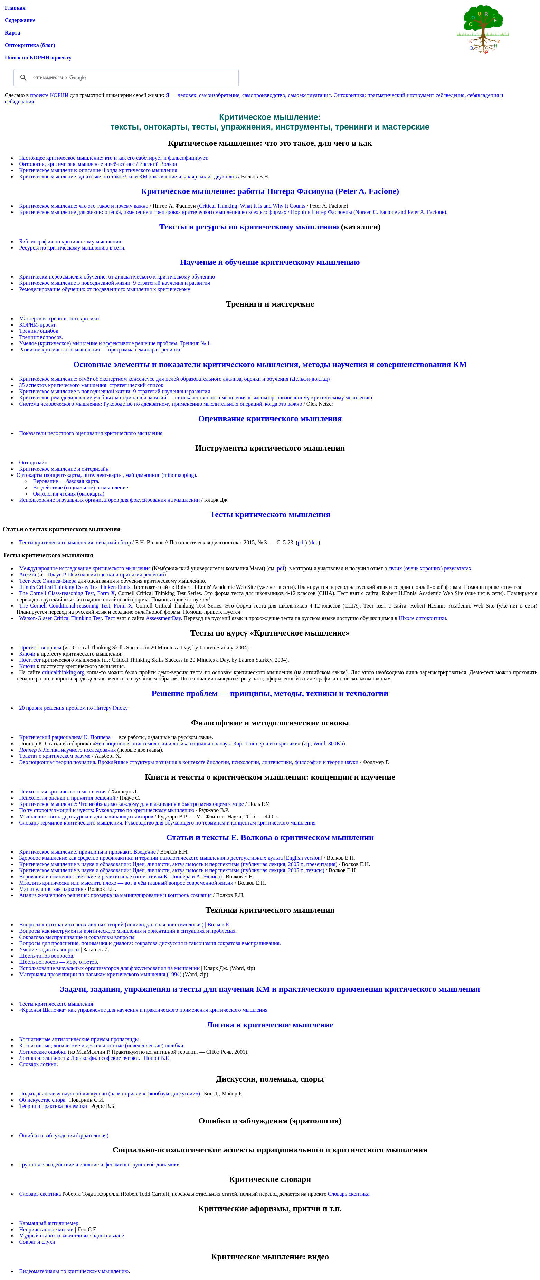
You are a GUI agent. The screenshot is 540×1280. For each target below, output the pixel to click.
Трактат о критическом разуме (55, 756)
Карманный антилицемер (49, 1223)
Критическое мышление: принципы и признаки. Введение (87, 852)
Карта (12, 33)
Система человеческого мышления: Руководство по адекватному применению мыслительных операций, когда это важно (160, 404)
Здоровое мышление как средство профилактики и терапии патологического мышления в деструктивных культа (151, 858)
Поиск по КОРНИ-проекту (38, 57)
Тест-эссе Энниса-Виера (48, 581)
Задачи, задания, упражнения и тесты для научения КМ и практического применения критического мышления (270, 989)
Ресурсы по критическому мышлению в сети (71, 248)
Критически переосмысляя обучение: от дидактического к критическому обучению (117, 277)
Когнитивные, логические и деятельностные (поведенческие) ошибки (101, 1045)
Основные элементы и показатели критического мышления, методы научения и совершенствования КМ (270, 364)
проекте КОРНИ (49, 95)
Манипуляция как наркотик (51, 889)
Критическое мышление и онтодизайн (64, 469)
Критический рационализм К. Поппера (65, 737)
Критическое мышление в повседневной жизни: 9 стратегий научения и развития (114, 283)
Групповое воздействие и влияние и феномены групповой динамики (99, 1164)
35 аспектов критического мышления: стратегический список (91, 385)
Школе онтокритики (422, 618)
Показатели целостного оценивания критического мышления (91, 433)
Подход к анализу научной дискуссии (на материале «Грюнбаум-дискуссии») (109, 1094)
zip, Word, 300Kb (323, 743)
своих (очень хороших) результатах (430, 568)
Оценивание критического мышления (270, 418)
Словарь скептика (40, 1194)
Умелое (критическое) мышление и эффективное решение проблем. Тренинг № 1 (114, 343)
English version (303, 858)
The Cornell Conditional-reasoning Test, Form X (75, 606)
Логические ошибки (43, 1052)
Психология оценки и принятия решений (67, 798)
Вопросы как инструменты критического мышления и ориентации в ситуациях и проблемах (127, 931)
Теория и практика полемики (53, 1106)
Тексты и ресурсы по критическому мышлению (249, 226)
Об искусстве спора (42, 1100)
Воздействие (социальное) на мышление (80, 487)
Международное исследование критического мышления (85, 568)
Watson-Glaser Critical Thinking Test (60, 618)
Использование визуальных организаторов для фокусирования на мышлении (109, 500)
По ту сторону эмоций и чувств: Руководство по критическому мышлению (107, 810)
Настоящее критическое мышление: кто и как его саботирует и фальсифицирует (113, 158)
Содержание (20, 20)
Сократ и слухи (37, 1242)
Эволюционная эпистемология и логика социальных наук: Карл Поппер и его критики (196, 743)
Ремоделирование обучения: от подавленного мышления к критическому (104, 289)
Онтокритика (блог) (30, 45)
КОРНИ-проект (37, 325)
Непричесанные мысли (46, 1229)
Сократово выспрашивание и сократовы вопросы (76, 937)
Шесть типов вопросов (46, 956)
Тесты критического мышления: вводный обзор (75, 542)
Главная (15, 8)
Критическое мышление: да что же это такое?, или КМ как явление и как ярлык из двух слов (128, 176)
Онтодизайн (33, 462)
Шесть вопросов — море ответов (58, 962)
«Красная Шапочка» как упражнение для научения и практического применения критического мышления (143, 1010)
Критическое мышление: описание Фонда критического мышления (98, 170)
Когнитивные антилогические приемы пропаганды (79, 1039)
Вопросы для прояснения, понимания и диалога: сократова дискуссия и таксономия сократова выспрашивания (149, 943)
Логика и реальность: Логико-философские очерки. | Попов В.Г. (94, 1058)
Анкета (27, 574)
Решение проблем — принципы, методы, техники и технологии (270, 693)
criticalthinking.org (63, 672)
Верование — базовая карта (65, 481)
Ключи (27, 654)
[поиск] (125, 78)
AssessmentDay (163, 618)
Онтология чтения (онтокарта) (69, 494)
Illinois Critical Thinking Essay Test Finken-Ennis (74, 587)
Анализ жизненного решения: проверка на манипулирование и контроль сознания (115, 895)
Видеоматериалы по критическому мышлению (74, 1271)
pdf (301, 542)
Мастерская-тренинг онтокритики (59, 318)
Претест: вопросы (40, 647)
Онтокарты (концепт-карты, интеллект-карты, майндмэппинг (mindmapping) (106, 475)
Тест (110, 618)
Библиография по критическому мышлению (71, 241)
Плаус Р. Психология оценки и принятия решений (105, 574)
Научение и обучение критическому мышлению (270, 261)
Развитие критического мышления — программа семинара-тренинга (99, 349)
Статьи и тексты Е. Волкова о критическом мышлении (270, 837)
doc (314, 542)
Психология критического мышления (63, 791)
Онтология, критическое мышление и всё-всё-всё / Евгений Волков (98, 164)
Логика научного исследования (79, 750)
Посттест (30, 660)
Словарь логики (38, 1064)
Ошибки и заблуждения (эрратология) (63, 1135)
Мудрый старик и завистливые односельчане (71, 1236)
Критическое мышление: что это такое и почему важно (84, 206)
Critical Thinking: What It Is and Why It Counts (252, 206)
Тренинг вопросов (40, 337)
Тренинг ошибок (38, 331)
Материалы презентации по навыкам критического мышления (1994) (100, 974)
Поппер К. (31, 750)
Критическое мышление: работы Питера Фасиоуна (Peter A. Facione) (270, 191)
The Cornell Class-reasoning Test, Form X (67, 593)
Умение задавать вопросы (49, 949)
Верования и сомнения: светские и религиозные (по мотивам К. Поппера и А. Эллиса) (120, 876)
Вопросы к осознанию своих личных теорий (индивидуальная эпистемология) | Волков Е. (125, 925)
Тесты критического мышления (270, 514)
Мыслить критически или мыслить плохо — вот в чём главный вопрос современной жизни (126, 883)
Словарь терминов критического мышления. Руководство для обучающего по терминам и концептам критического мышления (167, 823)
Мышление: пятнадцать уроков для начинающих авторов (86, 816)
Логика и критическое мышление (270, 1024)
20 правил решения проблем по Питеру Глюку (73, 708)
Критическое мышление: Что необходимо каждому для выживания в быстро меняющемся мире (131, 804)
